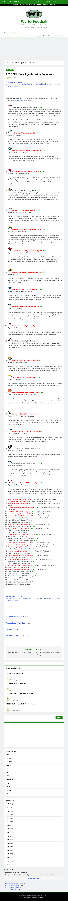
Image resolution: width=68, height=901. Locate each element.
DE (37, 84)
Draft (8, 754)
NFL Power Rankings (13, 635)
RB (16, 84)
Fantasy (9, 758)
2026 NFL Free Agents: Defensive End (20, 694)
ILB (47, 84)
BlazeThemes (31, 897)
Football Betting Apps (57, 36)
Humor (9, 765)
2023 (8, 815)
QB (13, 84)
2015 (8, 843)
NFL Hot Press (11, 779)
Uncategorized (11, 794)
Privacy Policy (39, 897)
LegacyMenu (7, 32)
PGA (8, 783)
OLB (43, 84)
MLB (8, 769)
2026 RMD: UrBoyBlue (12, 889)
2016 (8, 840)
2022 (8, 818)
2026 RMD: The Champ (12, 885)
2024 (8, 811)
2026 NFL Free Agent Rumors (17, 684)
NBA (8, 772)
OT (29, 84)
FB (19, 84)
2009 (8, 865)
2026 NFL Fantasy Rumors (16, 673)
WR (23, 84)
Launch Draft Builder (34, 878)
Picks (8, 787)
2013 (8, 850)
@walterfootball (18, 101)
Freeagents (10, 70)
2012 (8, 854)
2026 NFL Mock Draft (24, 36)
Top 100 (8, 84)
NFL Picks (9, 629)
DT (40, 84)
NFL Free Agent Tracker (14, 82)
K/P (56, 84)
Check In (15, 33)
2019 (8, 829)
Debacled (45, 5)
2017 (8, 836)
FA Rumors (15, 86)
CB (50, 84)
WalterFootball (34, 21)
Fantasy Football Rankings (15, 623)
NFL (8, 776)
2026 (8, 804)
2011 (8, 857)
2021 (8, 822)
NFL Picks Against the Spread (41, 36)
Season (9, 790)
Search (59, 718)
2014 (8, 847)
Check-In (52, 5)
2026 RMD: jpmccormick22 (13, 883)
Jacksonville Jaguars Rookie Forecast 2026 (45, 2)
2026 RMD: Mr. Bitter (11, 887)
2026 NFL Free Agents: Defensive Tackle (21, 704)
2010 (8, 861)
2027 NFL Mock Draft (14, 617)
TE (26, 84)
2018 (8, 832)
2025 (8, 807)
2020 (8, 825)
